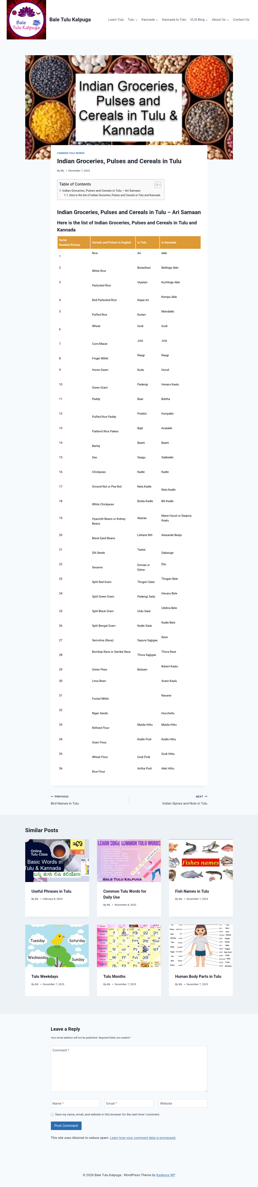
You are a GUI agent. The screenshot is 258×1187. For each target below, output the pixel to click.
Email (111, 1103)
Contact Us (241, 19)
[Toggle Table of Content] (155, 184)
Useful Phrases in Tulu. (52, 891)
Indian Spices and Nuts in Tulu (169, 799)
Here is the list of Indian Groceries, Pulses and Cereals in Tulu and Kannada (114, 195)
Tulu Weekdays (45, 976)
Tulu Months (114, 976)
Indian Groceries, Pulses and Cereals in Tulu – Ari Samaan (101, 190)
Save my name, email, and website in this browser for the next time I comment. (107, 1114)
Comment (60, 1050)
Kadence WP (165, 1175)
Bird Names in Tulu (88, 799)
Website (166, 1103)
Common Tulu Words (71, 153)
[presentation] (57, 860)
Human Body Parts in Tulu (198, 976)
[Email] (129, 1103)
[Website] (182, 1103)
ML (62, 170)
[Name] (75, 1103)
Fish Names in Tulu (192, 891)
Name (58, 1103)
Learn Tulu (116, 19)
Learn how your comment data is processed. (143, 1138)
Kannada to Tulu (174, 19)
